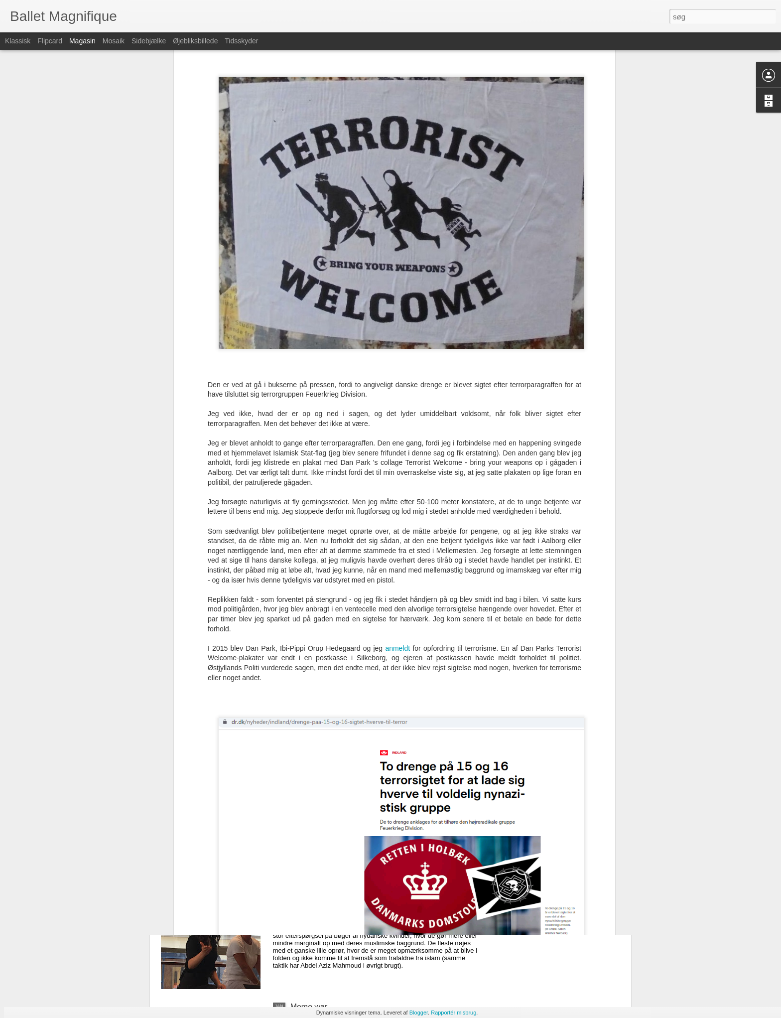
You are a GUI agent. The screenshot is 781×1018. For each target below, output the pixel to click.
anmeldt (397, 512)
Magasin (82, 41)
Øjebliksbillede (195, 41)
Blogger (418, 1013)
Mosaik (114, 41)
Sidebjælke (148, 41)
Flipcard (49, 41)
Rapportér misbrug (453, 1013)
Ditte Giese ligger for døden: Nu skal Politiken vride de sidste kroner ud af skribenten (380, 785)
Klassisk (17, 41)
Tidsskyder (241, 41)
